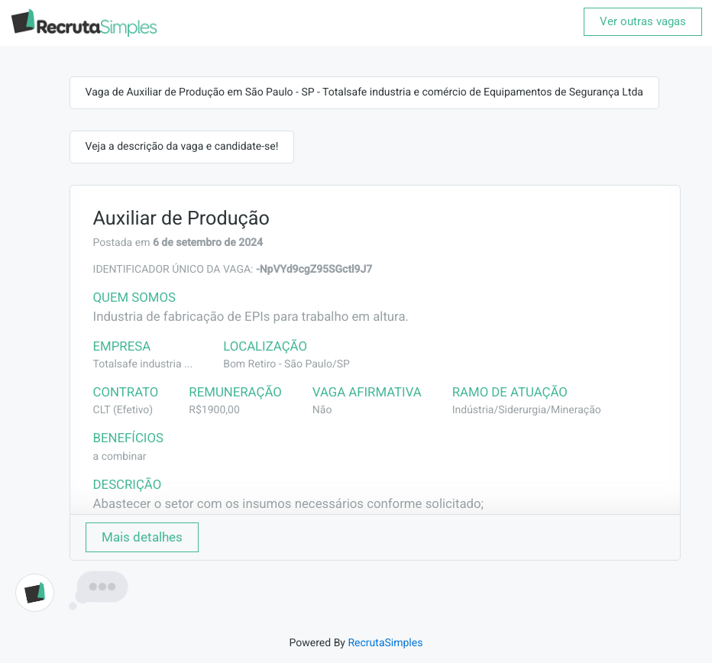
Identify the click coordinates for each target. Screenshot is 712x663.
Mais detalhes (142, 537)
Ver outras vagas (643, 21)
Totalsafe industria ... (143, 364)
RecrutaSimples (385, 643)
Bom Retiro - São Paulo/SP (286, 364)
